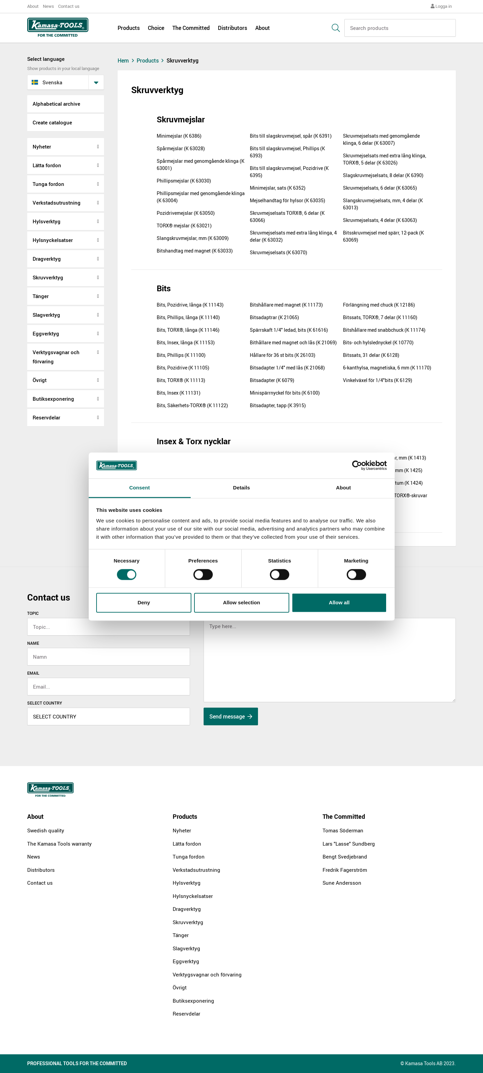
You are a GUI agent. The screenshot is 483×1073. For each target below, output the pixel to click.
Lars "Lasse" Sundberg (349, 843)
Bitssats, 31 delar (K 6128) (371, 355)
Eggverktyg (46, 333)
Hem (127, 60)
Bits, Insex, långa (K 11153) (186, 342)
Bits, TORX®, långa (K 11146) (188, 330)
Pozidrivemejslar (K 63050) (186, 213)
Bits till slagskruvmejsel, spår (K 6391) (291, 136)
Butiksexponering (53, 398)
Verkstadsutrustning (57, 202)
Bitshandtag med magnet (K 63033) (195, 250)
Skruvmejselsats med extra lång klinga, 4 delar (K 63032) (293, 236)
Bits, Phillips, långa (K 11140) (188, 317)
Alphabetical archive (56, 103)
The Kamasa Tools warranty (59, 843)
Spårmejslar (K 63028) (181, 148)
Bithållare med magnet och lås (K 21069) (293, 342)
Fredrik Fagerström (345, 869)
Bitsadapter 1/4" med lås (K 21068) (287, 367)
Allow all (339, 603)
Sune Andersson (342, 882)
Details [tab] (241, 488)
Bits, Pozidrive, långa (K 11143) (190, 304)
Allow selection (241, 603)
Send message (230, 716)
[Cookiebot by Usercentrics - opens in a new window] (357, 465)
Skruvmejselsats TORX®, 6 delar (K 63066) (287, 216)
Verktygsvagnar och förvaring (56, 357)
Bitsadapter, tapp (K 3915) (278, 405)
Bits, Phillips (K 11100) (181, 355)
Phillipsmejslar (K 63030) (184, 180)
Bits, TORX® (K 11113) (181, 380)
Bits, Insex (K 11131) (179, 393)
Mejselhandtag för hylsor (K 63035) (287, 200)
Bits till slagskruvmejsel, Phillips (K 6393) (287, 152)
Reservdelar (46, 417)
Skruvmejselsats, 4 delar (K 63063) (380, 220)
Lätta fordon (47, 165)
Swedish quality (45, 830)
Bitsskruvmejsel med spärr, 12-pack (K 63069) (383, 236)
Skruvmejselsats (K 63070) (278, 252)
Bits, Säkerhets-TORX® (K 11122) (192, 405)
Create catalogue (52, 122)
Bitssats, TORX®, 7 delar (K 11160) (380, 317)
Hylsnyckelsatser (53, 240)
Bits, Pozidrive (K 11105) (183, 367)
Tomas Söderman (343, 830)
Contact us (69, 6)
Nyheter (42, 146)
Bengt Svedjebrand (345, 856)
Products (129, 28)
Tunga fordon (48, 183)
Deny (144, 603)
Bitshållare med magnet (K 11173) (286, 304)
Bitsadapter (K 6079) (272, 380)
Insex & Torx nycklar (193, 441)
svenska (47, 82)
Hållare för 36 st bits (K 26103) (282, 355)
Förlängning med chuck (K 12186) (379, 304)
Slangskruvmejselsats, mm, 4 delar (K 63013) (383, 204)
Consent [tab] (139, 488)
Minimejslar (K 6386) (179, 136)
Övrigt (40, 380)
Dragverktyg (47, 258)
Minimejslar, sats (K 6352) (278, 188)
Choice (156, 28)
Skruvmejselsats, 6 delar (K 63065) (380, 188)
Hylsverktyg (47, 221)
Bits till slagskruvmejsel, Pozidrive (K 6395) (289, 171)
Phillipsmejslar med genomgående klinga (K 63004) (201, 197)
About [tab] (343, 488)
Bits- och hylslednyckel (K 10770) (378, 342)
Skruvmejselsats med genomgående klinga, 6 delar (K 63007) (381, 139)
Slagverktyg (46, 314)
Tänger (41, 296)
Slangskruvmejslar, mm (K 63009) (193, 238)
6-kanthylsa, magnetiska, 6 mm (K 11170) (387, 367)
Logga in (441, 6)
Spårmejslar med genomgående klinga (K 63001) (200, 164)
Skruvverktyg (48, 277)
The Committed (191, 28)
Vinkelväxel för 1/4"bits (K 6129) (377, 380)
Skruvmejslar (181, 119)
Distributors (232, 28)
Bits (164, 288)
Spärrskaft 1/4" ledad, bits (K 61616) (289, 330)
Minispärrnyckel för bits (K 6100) (285, 393)
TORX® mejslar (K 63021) (184, 225)
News (48, 6)
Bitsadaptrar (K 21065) (274, 317)
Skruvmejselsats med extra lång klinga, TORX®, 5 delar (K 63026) (384, 159)
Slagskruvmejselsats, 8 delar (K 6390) (383, 175)
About (33, 6)
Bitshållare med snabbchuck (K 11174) (384, 330)
